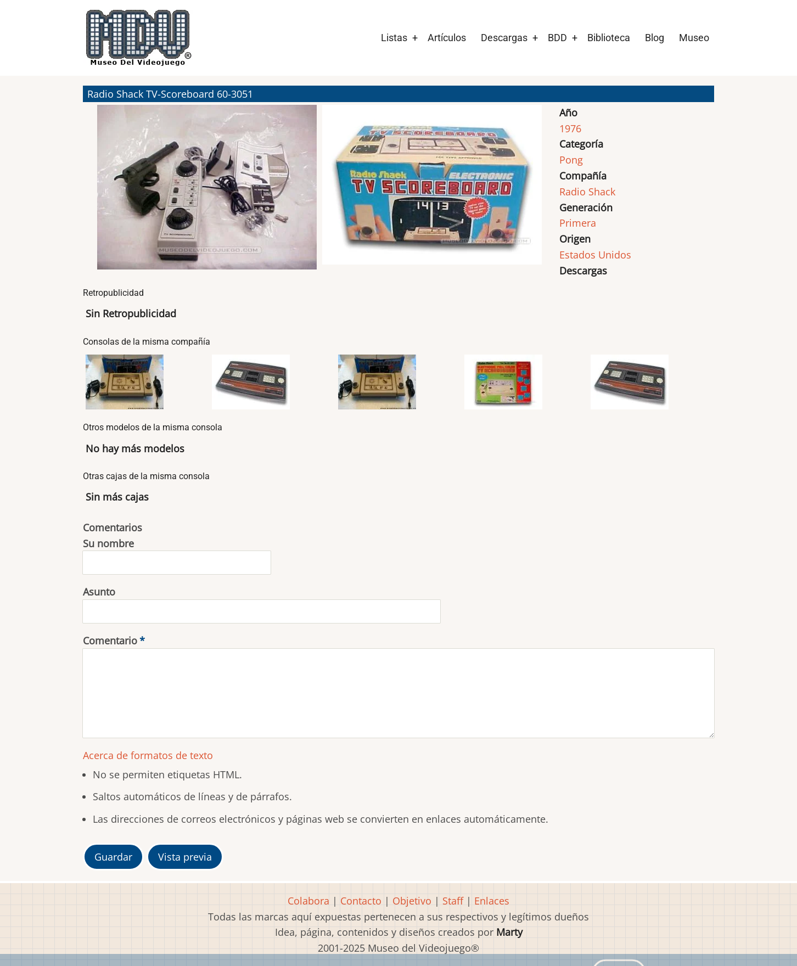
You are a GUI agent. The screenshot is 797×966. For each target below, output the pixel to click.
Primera (577, 222)
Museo (694, 37)
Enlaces (491, 900)
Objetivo (411, 900)
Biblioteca (608, 37)
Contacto (360, 900)
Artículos (447, 37)
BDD (557, 37)
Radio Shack (587, 191)
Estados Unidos (595, 254)
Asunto (99, 591)
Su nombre (108, 543)
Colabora (308, 900)
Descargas (504, 37)
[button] (207, 192)
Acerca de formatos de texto (148, 755)
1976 (570, 128)
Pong (571, 159)
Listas (394, 37)
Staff (452, 900)
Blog (654, 37)
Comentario (110, 640)
